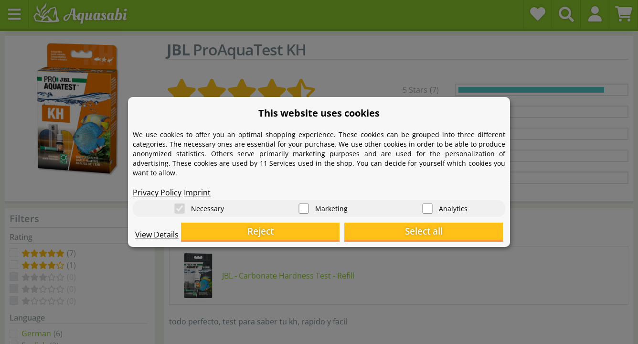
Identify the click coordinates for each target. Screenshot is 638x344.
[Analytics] (427, 206)
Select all (455, 232)
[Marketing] (304, 206)
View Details (157, 237)
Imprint (197, 189)
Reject (355, 232)
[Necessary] (179, 206)
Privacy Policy (157, 189)
